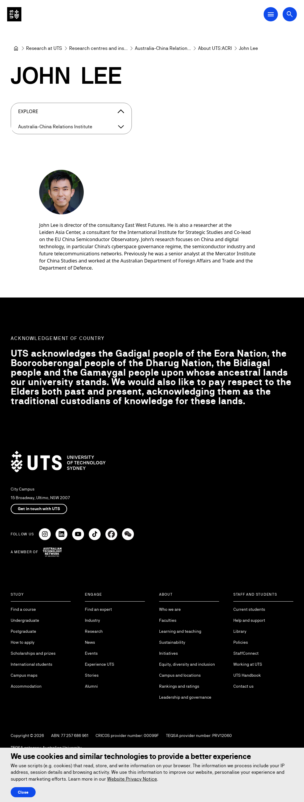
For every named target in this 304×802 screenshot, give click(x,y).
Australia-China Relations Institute (55, 126)
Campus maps (24, 675)
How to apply (22, 642)
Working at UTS (247, 664)
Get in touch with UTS (39, 508)
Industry (92, 620)
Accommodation (26, 686)
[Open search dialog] (290, 14)
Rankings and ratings (179, 686)
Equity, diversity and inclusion (187, 664)
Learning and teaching (180, 631)
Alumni (91, 686)
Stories (92, 675)
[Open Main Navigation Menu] (271, 14)
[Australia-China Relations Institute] (163, 48)
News (90, 642)
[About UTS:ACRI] (215, 48)
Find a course (23, 609)
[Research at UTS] (44, 48)
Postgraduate (23, 631)
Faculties (167, 620)
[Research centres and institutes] (98, 48)
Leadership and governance (185, 697)
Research (94, 631)
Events (91, 653)
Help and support (249, 620)
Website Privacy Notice (132, 779)
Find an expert (98, 609)
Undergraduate (25, 620)
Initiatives (168, 653)
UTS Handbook (247, 675)
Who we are (170, 609)
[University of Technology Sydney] (16, 48)
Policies (240, 642)
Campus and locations (180, 675)
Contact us (243, 686)
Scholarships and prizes (33, 653)
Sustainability (172, 642)
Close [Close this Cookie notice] (23, 792)
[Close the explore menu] (120, 111)
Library (239, 631)
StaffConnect (246, 653)
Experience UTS (99, 664)
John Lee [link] (248, 48)
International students (31, 664)
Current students (249, 609)
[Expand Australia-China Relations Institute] (120, 126)
